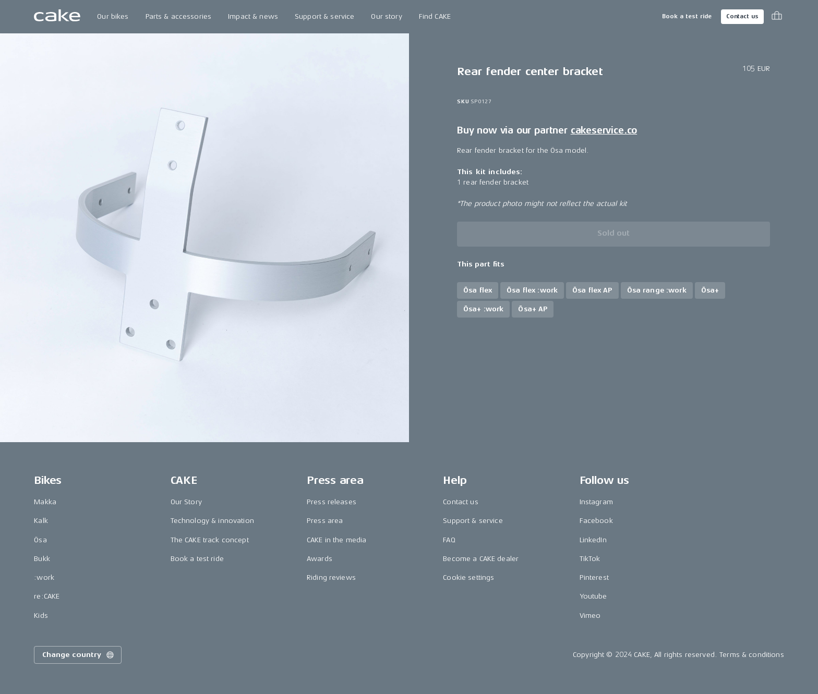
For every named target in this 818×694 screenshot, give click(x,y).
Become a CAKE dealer (481, 559)
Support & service (324, 16)
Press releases (331, 502)
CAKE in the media (336, 540)
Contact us (742, 16)
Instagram (596, 502)
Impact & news (253, 16)
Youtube (593, 596)
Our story (386, 16)
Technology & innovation (212, 521)
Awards (319, 559)
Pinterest (594, 577)
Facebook (596, 521)
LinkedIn (593, 540)
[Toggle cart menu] (777, 17)
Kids (41, 615)
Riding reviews (331, 577)
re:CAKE (46, 596)
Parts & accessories (179, 16)
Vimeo (590, 615)
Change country (78, 655)
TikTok (590, 559)
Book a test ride (687, 16)
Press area (325, 521)
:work (44, 577)
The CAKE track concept (210, 540)
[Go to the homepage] (57, 16)
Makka (45, 502)
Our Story (186, 502)
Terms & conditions (751, 655)
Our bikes (112, 16)
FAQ (449, 540)
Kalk (41, 521)
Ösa (40, 540)
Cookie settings (468, 577)
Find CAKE (435, 16)
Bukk (42, 559)
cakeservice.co (604, 130)
